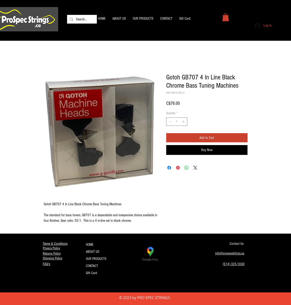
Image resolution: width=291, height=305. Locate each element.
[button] (225, 17)
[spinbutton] (177, 122)
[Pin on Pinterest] (178, 167)
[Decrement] (170, 122)
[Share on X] (195, 167)
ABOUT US (92, 252)
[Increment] (184, 122)
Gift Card (91, 273)
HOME (89, 245)
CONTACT (92, 266)
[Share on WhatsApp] (186, 167)
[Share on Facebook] (169, 167)
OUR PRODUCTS (96, 259)
